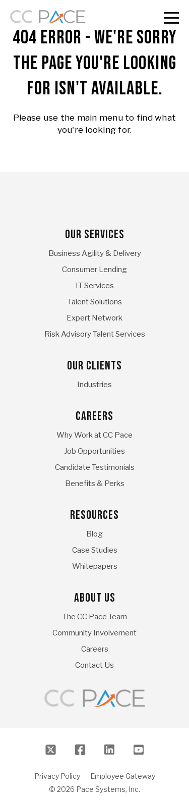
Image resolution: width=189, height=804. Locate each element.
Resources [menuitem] (94, 515)
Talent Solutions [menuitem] (95, 301)
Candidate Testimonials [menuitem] (95, 467)
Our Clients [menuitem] (94, 365)
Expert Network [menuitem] (94, 318)
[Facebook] (80, 750)
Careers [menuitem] (94, 416)
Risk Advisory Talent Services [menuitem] (94, 334)
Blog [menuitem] (94, 534)
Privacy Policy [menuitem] (57, 776)
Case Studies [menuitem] (94, 550)
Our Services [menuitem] (94, 234)
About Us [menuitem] (94, 598)
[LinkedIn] (109, 750)
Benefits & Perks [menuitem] (94, 483)
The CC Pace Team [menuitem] (94, 616)
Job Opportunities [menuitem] (94, 451)
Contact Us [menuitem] (94, 665)
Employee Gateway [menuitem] (122, 776)
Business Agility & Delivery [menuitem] (94, 253)
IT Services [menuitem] (95, 285)
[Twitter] (51, 750)
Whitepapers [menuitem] (94, 566)
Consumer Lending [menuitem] (94, 269)
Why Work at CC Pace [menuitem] (94, 435)
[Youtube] (139, 750)
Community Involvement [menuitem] (94, 632)
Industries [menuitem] (94, 384)
